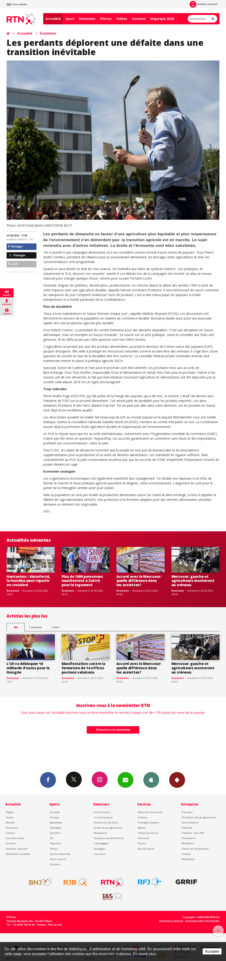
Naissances (100, 832)
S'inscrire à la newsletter (113, 729)
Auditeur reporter (17, 848)
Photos (106, 18)
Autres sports (58, 859)
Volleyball (55, 827)
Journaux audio (15, 838)
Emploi (142, 843)
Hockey (54, 817)
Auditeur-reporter (204, 4)
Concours (99, 853)
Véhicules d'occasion (150, 812)
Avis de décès (146, 848)
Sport (69, 18)
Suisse (9, 817)
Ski (51, 838)
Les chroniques (103, 817)
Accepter (212, 951)
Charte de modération (195, 848)
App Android (177, 779)
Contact (186, 853)
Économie (48, 33)
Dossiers (11, 843)
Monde (10, 822)
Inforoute (143, 838)
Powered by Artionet (171, 921)
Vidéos (121, 18)
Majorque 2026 (162, 18)
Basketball (56, 822)
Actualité (53, 18)
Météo (142, 827)
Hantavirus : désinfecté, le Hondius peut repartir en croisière (28, 581)
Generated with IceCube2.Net (202, 921)
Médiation (188, 843)
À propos (187, 812)
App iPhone (151, 779)
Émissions (87, 18)
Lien (13, 264)
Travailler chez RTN (193, 832)
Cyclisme (55, 832)
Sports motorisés (60, 853)
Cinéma (142, 817)
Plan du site (55, 924)
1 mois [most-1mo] (55, 627)
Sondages (99, 848)
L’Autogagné (101, 843)
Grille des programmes (108, 827)
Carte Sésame (190, 822)
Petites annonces (148, 832)
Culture (10, 832)
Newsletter (188, 859)
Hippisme (55, 843)
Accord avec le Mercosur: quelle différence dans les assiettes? (138, 581)
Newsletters (125, 779)
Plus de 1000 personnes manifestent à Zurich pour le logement (82, 581)
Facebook (48, 779)
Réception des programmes (199, 817)
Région (10, 812)
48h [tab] (16, 627)
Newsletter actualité (18, 853)
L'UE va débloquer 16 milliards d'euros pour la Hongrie (28, 668)
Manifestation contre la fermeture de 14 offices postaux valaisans (83, 668)
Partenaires (189, 838)
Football (55, 812)
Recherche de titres (106, 822)
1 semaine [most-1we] (35, 627)
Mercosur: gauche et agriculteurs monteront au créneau (192, 581)
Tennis (54, 848)
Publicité (187, 827)
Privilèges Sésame (148, 822)
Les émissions (102, 812)
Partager (15, 246)
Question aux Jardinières (109, 838)
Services (139, 18)
